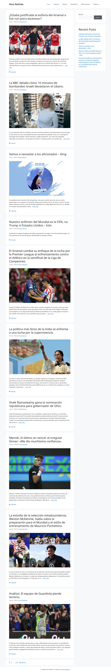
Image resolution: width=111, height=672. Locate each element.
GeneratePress (66, 669)
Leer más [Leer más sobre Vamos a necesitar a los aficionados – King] (35, 206)
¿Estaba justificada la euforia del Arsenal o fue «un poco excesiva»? (37, 16)
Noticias (64, 4)
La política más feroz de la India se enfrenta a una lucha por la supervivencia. (38, 330)
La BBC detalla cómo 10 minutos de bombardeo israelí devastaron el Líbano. (36, 84)
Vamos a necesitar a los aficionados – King (37, 154)
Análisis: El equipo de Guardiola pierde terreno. (35, 595)
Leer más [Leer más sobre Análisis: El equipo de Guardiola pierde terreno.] (60, 649)
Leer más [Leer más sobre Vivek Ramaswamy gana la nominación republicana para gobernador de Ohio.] (22, 422)
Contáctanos (74, 4)
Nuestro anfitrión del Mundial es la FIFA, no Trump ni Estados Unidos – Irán (38, 223)
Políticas (97, 4)
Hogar (48, 4)
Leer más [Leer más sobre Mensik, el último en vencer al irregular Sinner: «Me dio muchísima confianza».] (54, 500)
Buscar (81, 14)
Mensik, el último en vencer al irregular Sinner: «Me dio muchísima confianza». (35, 439)
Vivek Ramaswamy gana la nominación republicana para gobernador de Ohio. (35, 404)
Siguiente (23, 662)
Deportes (56, 4)
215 (16, 662)
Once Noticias (16, 4)
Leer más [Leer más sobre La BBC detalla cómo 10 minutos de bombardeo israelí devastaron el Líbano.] (66, 139)
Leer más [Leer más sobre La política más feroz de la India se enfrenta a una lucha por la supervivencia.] (28, 387)
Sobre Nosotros (85, 4)
